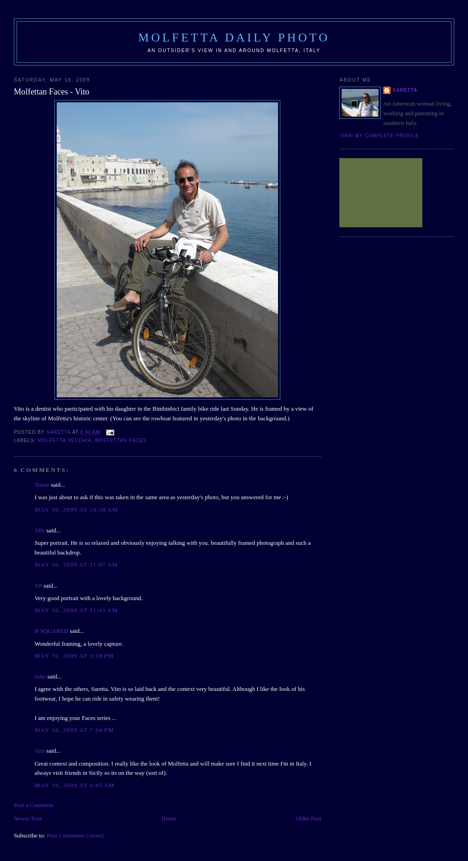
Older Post (308, 818)
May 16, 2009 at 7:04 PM (74, 729)
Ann (40, 750)
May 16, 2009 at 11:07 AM (76, 564)
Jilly (40, 530)
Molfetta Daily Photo (234, 37)
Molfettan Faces (121, 440)
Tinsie (42, 484)
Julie (40, 676)
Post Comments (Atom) (75, 835)
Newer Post (27, 818)
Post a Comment (33, 805)
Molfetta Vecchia (65, 440)
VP (38, 585)
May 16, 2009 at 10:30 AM (76, 509)
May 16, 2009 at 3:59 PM (74, 655)
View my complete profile (379, 135)
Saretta (404, 90)
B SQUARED (51, 630)
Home (168, 818)
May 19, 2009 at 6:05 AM (75, 785)
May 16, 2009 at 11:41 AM (76, 610)
